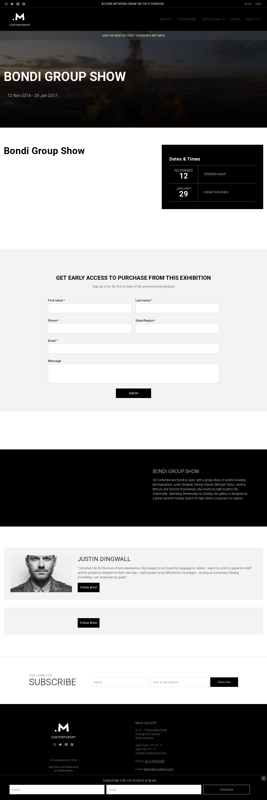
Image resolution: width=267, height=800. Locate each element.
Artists (166, 19)
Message (54, 361)
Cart (258, 3)
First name (56, 300)
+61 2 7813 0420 (154, 761)
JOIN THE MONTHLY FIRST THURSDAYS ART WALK (133, 35)
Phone (53, 320)
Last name (143, 300)
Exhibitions (213, 19)
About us (253, 19)
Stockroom (187, 19)
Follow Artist (88, 587)
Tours (235, 19)
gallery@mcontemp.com (158, 769)
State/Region (145, 320)
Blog (248, 3)
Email (53, 341)
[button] (263, 778)
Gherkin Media (65, 770)
